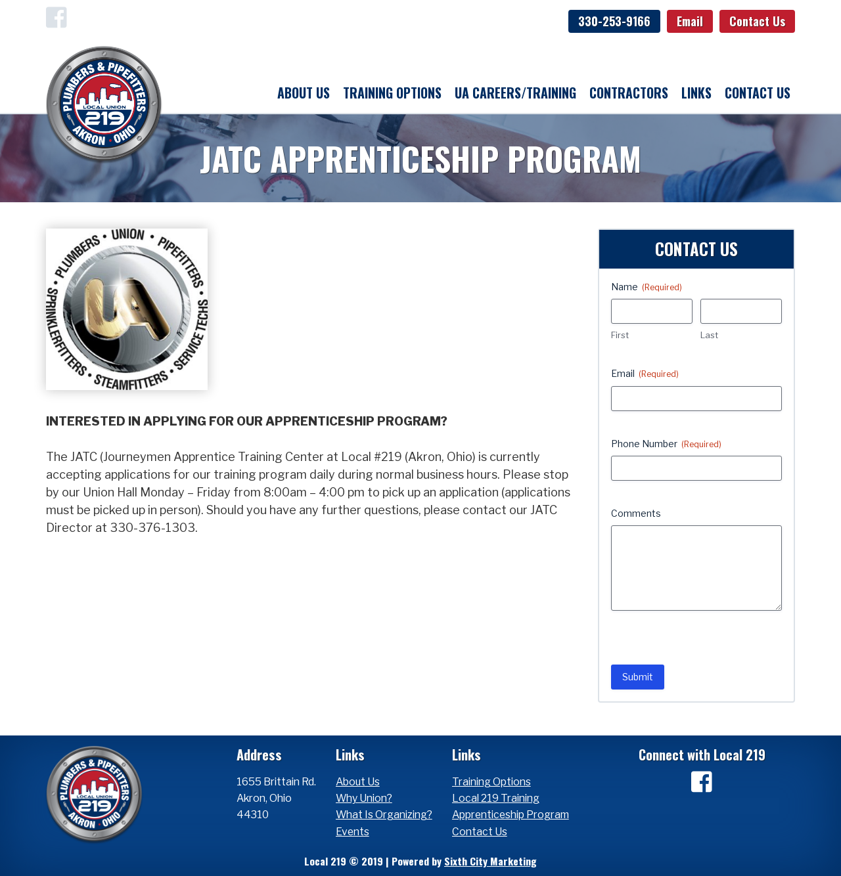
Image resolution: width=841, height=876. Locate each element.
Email (690, 21)
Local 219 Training (495, 798)
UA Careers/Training (515, 92)
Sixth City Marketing (490, 861)
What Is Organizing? (384, 814)
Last (709, 335)
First (620, 335)
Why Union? (364, 798)
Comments (636, 513)
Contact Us (757, 21)
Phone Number (666, 444)
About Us (303, 92)
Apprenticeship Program (510, 814)
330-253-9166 (614, 21)
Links (696, 92)
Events (352, 831)
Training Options (392, 92)
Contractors (628, 92)
